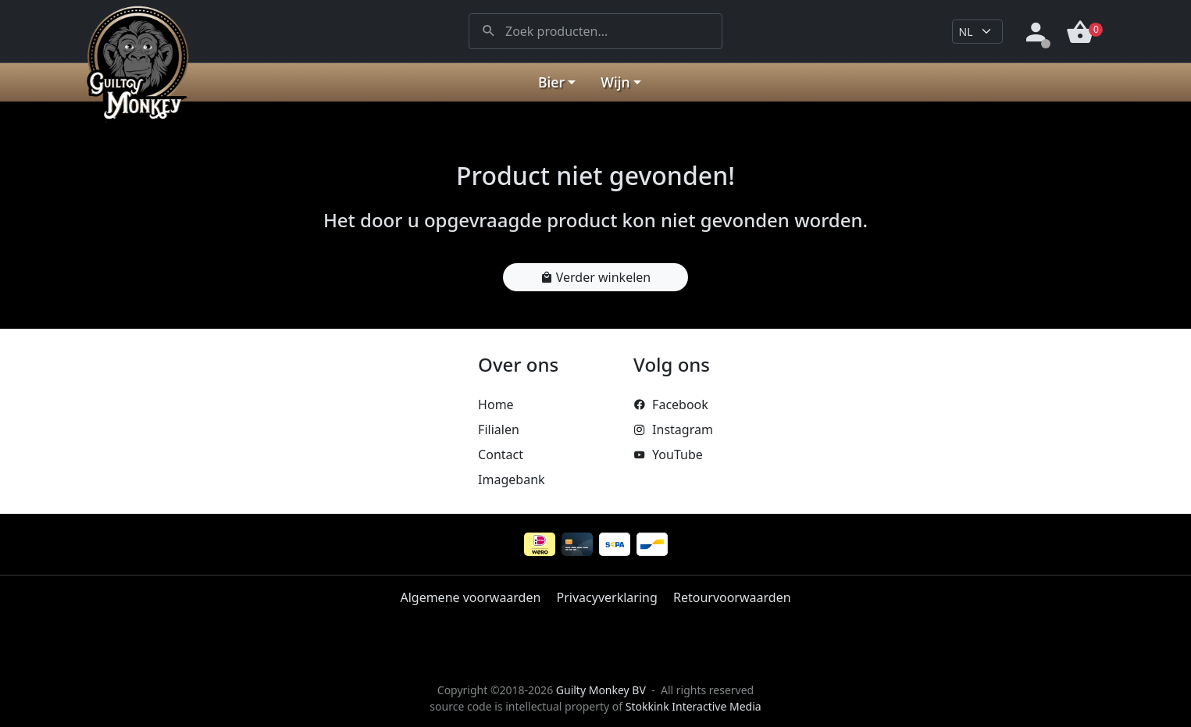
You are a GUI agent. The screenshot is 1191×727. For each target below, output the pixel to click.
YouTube (668, 454)
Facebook (670, 404)
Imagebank (511, 479)
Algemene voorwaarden (470, 597)
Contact (500, 454)
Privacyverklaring (607, 597)
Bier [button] (551, 82)
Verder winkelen (595, 277)
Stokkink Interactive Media (693, 706)
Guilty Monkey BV (601, 689)
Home (496, 404)
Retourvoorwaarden (732, 597)
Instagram (673, 429)
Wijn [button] (615, 82)
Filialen (498, 429)
